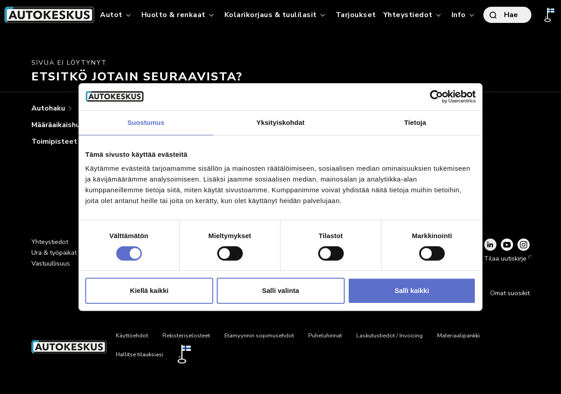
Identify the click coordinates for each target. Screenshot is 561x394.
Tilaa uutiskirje (507, 258)
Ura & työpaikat (54, 252)
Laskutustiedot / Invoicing (389, 336)
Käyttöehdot (132, 336)
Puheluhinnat (325, 336)
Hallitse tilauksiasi (139, 354)
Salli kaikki (411, 290)
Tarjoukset (356, 15)
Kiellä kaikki (149, 290)
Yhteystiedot (49, 241)
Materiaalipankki (458, 336)
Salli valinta (280, 290)
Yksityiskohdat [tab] (280, 122)
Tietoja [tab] (415, 122)
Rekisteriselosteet (186, 336)
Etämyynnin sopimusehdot (259, 336)
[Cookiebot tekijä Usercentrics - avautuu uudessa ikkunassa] (436, 96)
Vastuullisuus (50, 263)
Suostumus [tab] (146, 122)
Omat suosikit (510, 292)
